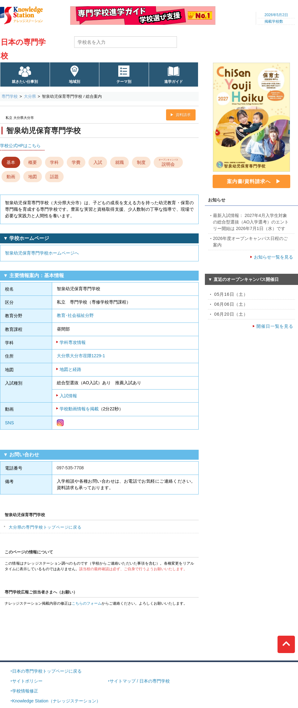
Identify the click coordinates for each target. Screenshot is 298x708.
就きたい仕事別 (25, 81)
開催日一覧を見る (274, 326)
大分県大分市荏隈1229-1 (81, 355)
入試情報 (68, 395)
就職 (119, 162)
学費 (76, 162)
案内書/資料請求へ (249, 181)
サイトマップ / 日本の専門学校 (140, 681)
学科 (54, 162)
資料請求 (183, 115)
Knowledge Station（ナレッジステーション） (56, 700)
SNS (9, 422)
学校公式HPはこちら (20, 145)
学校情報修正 (25, 690)
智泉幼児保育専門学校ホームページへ (42, 252)
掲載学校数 (273, 21)
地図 (32, 176)
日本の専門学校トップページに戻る (47, 671)
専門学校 (10, 96)
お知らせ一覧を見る (273, 257)
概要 (32, 162)
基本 (11, 162)
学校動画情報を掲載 (79, 408)
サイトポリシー (27, 681)
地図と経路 (70, 369)
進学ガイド (173, 81)
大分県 (30, 96)
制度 (141, 162)
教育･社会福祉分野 (75, 315)
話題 (54, 176)
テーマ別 (123, 81)
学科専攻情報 (73, 342)
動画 (11, 176)
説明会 (168, 162)
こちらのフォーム (87, 603)
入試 (97, 162)
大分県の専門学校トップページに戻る (45, 527)
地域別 (74, 81)
